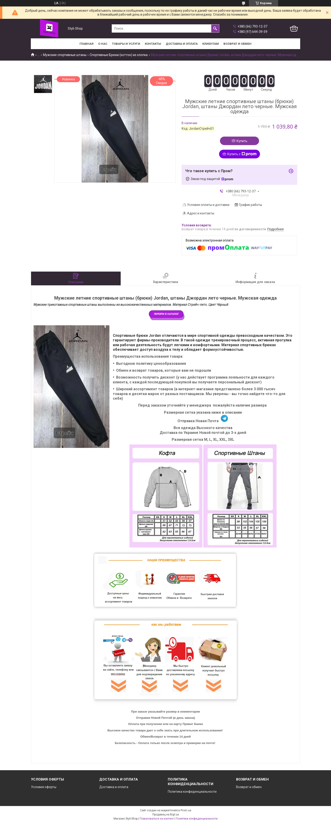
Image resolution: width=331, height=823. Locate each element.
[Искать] (215, 28)
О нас (102, 43)
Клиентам (210, 43)
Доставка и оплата (182, 43)
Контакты (153, 43)
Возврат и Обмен (237, 43)
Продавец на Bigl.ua (165, 814)
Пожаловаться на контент (157, 818)
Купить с (242, 154)
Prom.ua (186, 810)
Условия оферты (43, 787)
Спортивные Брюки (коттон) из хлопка (119, 55)
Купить (242, 141)
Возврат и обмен (249, 787)
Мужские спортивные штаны (64, 55)
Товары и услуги (126, 43)
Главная (87, 43)
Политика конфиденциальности (192, 791)
